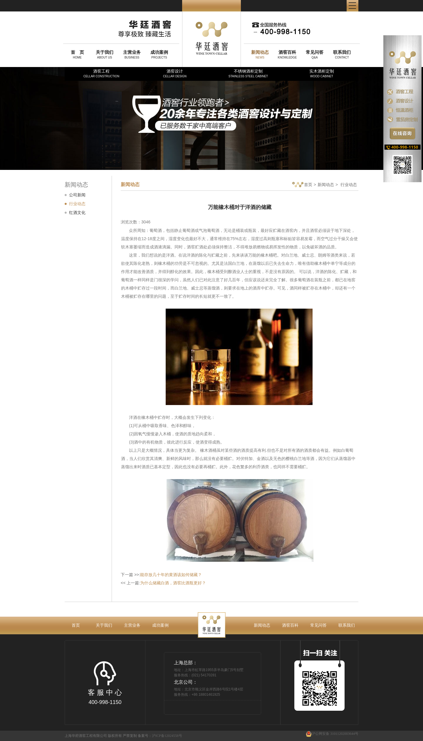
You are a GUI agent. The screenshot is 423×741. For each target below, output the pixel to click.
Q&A (314, 54)
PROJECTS (159, 54)
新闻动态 (326, 184)
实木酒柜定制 (321, 73)
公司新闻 (77, 195)
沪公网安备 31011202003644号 (332, 734)
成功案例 (160, 625)
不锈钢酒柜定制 (248, 73)
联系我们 (346, 625)
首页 (302, 185)
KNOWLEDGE (287, 54)
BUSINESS (132, 54)
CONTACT (342, 54)
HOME (77, 54)
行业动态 (77, 203)
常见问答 (318, 625)
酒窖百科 (290, 625)
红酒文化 (77, 212)
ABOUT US (104, 54)
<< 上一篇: (163, 583)
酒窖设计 (175, 73)
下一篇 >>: (161, 574)
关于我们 (104, 625)
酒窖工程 (101, 73)
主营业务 (132, 625)
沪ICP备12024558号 (167, 736)
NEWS (260, 54)
